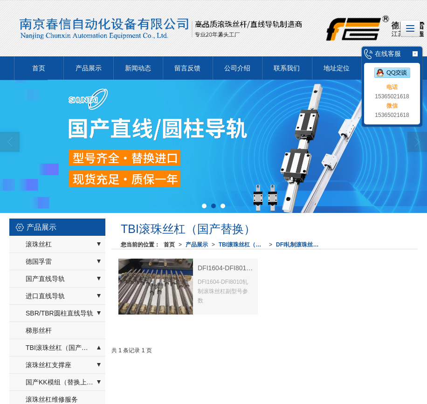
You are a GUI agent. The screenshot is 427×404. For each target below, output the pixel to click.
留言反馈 (187, 68)
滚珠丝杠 (39, 244)
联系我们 (287, 68)
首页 (38, 68)
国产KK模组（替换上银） (63, 382)
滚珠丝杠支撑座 (48, 365)
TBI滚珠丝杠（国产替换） (244, 244)
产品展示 (89, 68)
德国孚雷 (39, 261)
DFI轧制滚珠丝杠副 (300, 244)
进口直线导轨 (45, 296)
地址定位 (337, 68)
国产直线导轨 (45, 278)
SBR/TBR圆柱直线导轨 (59, 313)
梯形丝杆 (39, 330)
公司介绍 (237, 68)
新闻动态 (138, 68)
